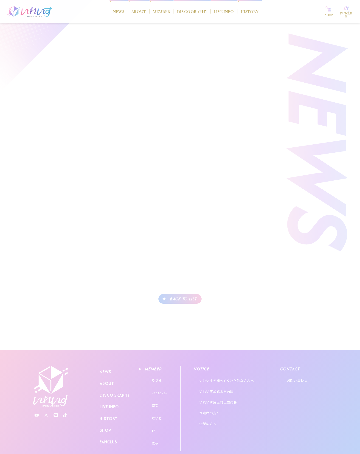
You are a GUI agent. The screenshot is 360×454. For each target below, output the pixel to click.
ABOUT (120, 11)
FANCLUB (107, 424)
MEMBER (150, 11)
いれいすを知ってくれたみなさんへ (231, 378)
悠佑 (150, 421)
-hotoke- (155, 387)
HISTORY (267, 11)
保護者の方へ (214, 397)
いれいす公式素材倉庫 (221, 384)
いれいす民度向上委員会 (223, 391)
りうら (152, 378)
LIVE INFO (234, 11)
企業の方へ (212, 403)
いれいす (51, 386)
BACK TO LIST (183, 299)
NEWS (95, 11)
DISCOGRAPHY (191, 11)
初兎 (150, 395)
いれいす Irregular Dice (30, 11)
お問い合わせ (310, 378)
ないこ (152, 404)
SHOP (104, 415)
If (149, 412)
